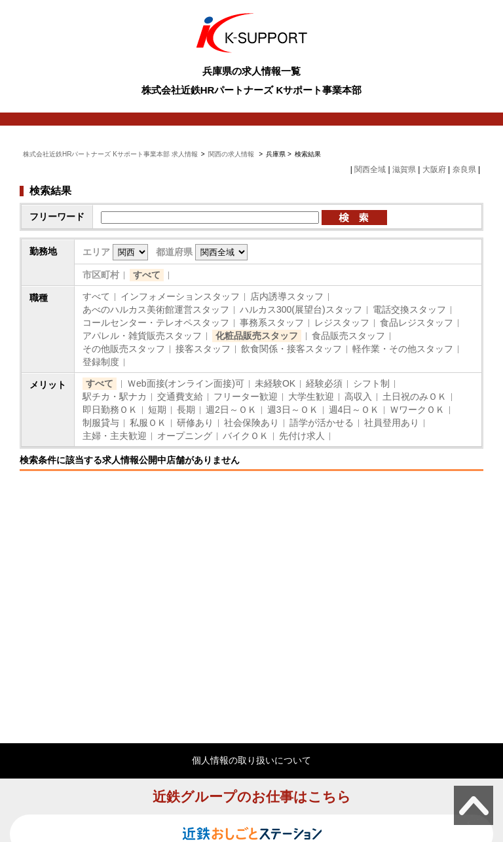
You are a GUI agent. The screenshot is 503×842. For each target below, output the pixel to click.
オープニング (184, 435)
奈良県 (464, 169)
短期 (157, 409)
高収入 (358, 396)
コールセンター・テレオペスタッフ (156, 322)
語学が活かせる (321, 422)
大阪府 (434, 169)
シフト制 (371, 383)
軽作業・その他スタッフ (402, 348)
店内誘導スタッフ (287, 296)
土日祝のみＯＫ (414, 396)
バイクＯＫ (246, 435)
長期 (186, 409)
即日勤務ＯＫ (110, 409)
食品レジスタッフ (416, 322)
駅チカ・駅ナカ (115, 396)
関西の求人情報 (232, 154)
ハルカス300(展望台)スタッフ (301, 309)
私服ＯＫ (148, 422)
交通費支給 (180, 396)
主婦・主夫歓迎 (115, 435)
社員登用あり (391, 422)
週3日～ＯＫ (292, 409)
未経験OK (275, 383)
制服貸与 (101, 422)
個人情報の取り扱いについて (251, 760)
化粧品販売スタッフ (256, 335)
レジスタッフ (341, 322)
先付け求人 (302, 435)
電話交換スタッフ (409, 309)
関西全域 (370, 169)
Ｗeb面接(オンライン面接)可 (185, 383)
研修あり (195, 422)
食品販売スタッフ (348, 335)
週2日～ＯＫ (231, 409)
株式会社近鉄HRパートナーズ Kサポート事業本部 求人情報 (110, 154)
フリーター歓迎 (246, 396)
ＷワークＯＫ (417, 409)
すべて (146, 275)
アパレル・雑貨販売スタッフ (142, 335)
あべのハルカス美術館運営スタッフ (156, 309)
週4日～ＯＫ (354, 409)
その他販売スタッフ (124, 348)
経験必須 (324, 383)
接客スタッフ (203, 348)
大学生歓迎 (311, 396)
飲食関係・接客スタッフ (291, 348)
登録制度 (101, 362)
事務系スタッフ (272, 322)
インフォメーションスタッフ (180, 296)
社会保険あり (251, 422)
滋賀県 (404, 169)
